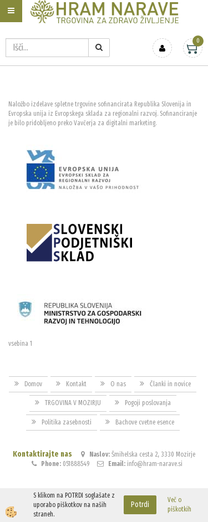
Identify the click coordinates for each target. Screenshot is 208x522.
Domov (33, 384)
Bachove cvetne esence (144, 422)
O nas (118, 384)
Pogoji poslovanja (148, 403)
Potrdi (140, 504)
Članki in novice (170, 384)
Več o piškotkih (179, 504)
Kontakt (76, 384)
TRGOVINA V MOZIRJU (73, 403)
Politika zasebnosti (67, 422)
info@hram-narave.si (154, 464)
